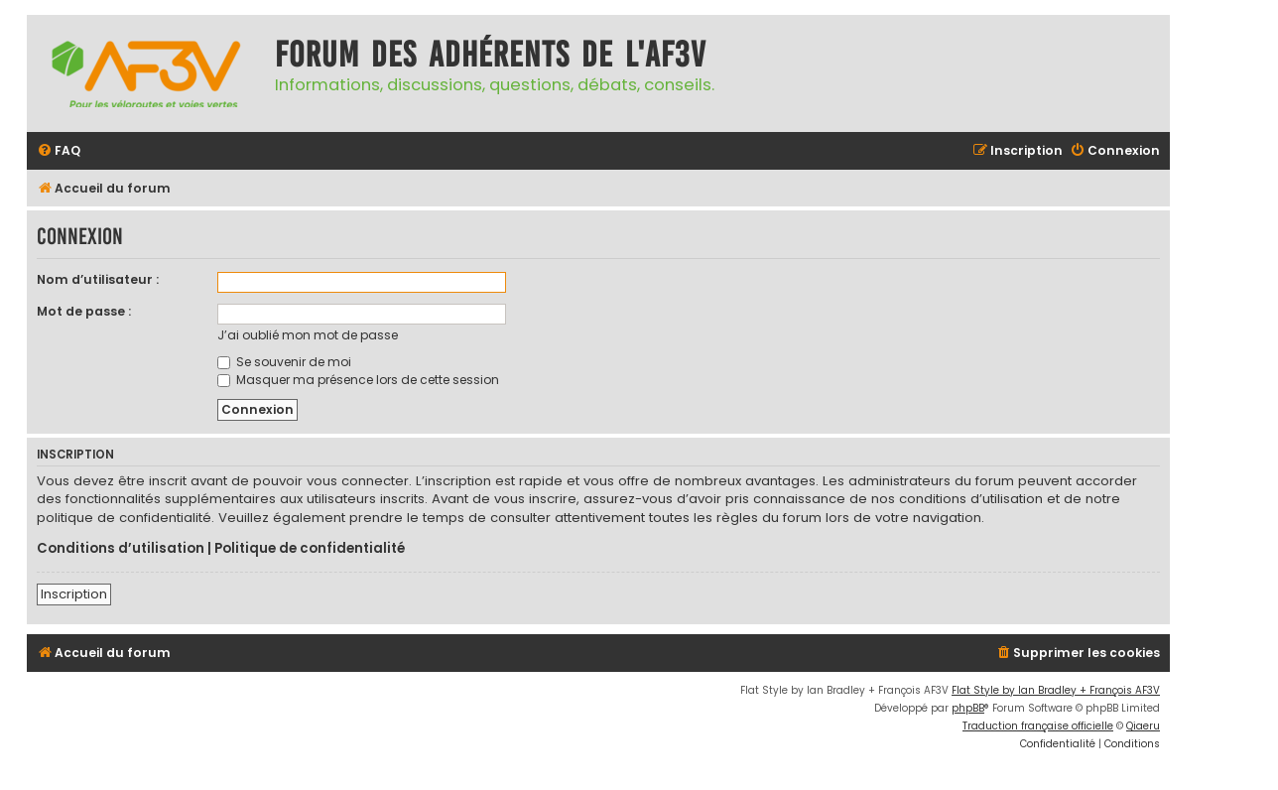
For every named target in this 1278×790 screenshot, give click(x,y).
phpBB (968, 708)
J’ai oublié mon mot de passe (307, 335)
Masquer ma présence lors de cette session (358, 379)
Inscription (74, 594)
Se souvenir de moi (284, 361)
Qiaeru (1143, 726)
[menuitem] (58, 151)
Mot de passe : (84, 311)
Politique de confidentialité (309, 549)
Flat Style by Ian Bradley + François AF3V (1056, 690)
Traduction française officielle (1037, 726)
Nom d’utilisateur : (98, 279)
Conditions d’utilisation (120, 549)
